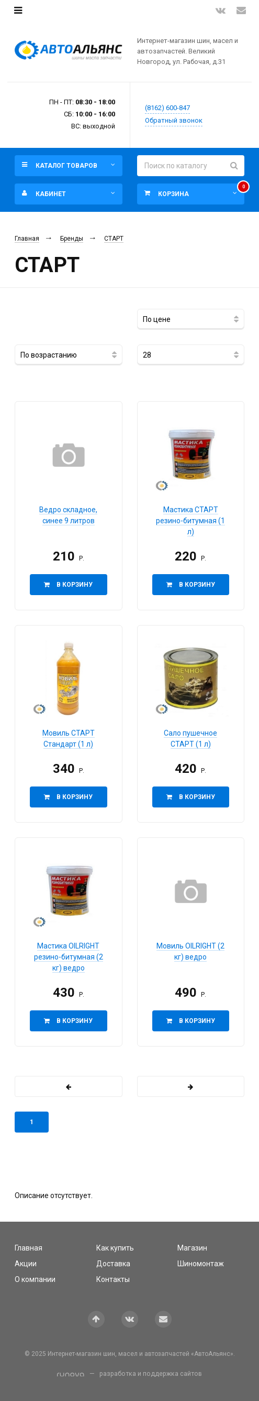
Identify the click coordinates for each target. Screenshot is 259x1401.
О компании (35, 1279)
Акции (26, 1263)
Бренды (71, 238)
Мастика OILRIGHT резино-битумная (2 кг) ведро (68, 957)
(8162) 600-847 (167, 108)
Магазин (192, 1248)
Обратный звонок (173, 120)
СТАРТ (113, 238)
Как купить (115, 1248)
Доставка (113, 1263)
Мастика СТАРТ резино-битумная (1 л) (190, 520)
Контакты (113, 1279)
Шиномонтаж (200, 1263)
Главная (27, 238)
